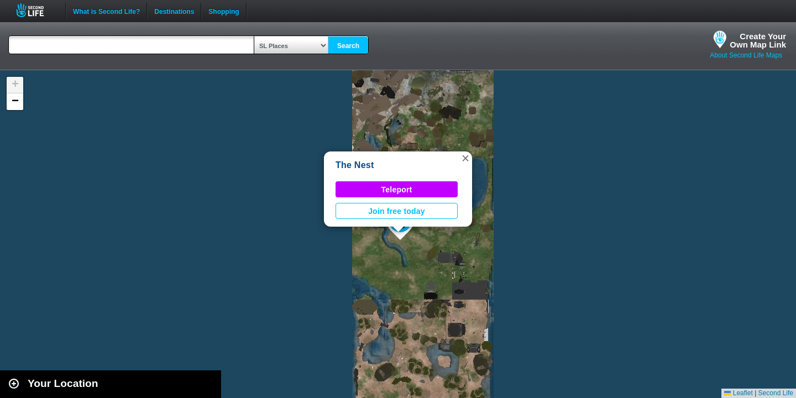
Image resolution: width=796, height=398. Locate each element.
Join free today (396, 211)
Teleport (396, 189)
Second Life (36, 10)
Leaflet (738, 393)
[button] (465, 158)
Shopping (223, 10)
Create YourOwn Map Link (758, 40)
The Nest (355, 165)
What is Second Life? (106, 10)
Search (348, 46)
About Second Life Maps (746, 55)
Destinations (174, 10)
